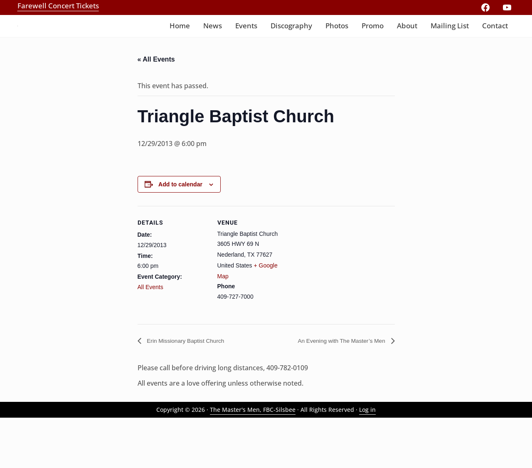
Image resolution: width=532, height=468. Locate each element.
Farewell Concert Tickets (58, 5)
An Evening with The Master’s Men (334, 389)
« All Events (156, 106)
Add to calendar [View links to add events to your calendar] (180, 233)
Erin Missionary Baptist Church (191, 389)
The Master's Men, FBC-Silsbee (253, 459)
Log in (367, 459)
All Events (150, 335)
